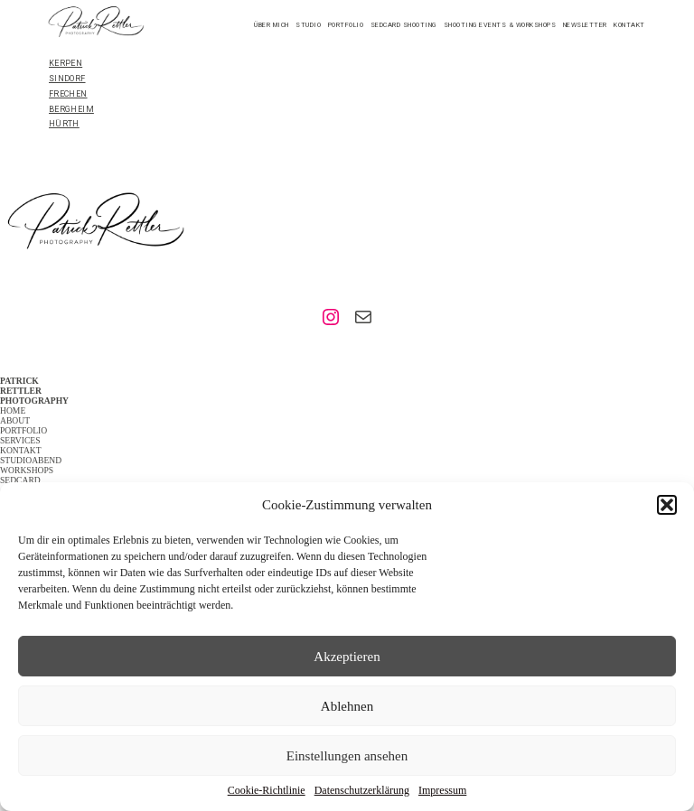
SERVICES (20, 440)
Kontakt (629, 25)
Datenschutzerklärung (361, 790)
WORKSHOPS (26, 470)
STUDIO (308, 25)
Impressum (442, 790)
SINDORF (67, 78)
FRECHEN (68, 93)
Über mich (271, 25)
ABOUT (15, 420)
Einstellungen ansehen (347, 756)
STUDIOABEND (30, 460)
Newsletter (585, 25)
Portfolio (346, 25)
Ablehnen (347, 706)
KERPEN (65, 63)
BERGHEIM (71, 109)
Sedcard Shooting (403, 25)
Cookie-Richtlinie (266, 790)
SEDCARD (20, 480)
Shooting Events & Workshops (500, 25)
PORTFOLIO (23, 430)
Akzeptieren (347, 656)
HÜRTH (64, 123)
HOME (12, 410)
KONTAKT (21, 450)
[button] (667, 505)
